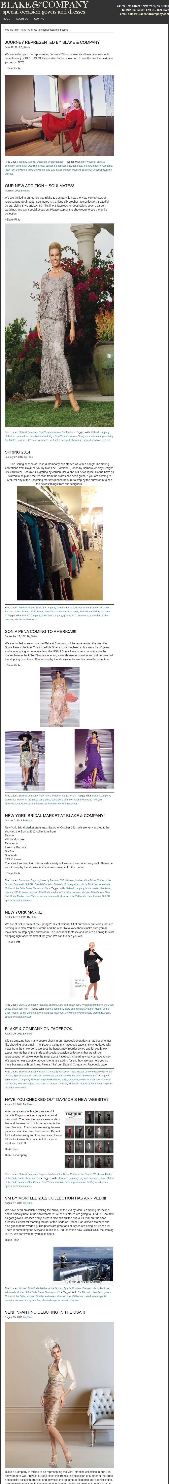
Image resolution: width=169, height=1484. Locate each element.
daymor (9, 892)
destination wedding (26, 165)
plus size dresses (26, 440)
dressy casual (45, 165)
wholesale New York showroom (61, 803)
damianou (106, 888)
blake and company (52, 615)
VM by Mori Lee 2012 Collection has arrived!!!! (55, 1198)
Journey (23, 161)
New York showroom (16, 169)
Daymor (94, 607)
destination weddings (42, 436)
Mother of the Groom (93, 892)
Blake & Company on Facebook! (39, 1029)
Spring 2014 (17, 452)
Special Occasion (37, 161)
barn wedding (88, 161)
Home (6, 18)
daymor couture (97, 1178)
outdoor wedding (72, 169)
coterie (89, 1008)
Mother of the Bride (27, 799)
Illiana (25, 611)
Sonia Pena (86, 611)
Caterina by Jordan (66, 607)
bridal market (92, 888)
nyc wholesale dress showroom (93, 1012)
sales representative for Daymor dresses (86, 1182)
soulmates (42, 440)
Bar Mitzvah (84, 1292)
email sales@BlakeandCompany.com (144, 14)
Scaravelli (73, 611)
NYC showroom (36, 169)
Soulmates (67, 432)
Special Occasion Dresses (49, 884)
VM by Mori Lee (101, 611)
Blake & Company (28, 432)
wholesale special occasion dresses (60, 1300)
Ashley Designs (26, 607)
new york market (44, 1012)
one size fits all (54, 169)
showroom (87, 169)
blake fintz (10, 436)
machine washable (102, 165)
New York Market (24, 912)
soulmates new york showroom (65, 440)
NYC (74, 615)
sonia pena (44, 799)
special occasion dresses (97, 440)
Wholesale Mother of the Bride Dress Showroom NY (70, 1075)
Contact (40, 18)
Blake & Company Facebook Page (57, 1071)
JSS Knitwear (36, 611)
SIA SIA (29, 884)
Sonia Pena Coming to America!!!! (40, 631)
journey (87, 165)
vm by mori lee (32, 1300)
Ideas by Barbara (49, 880)
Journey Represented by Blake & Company (52, 42)
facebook (73, 1079)
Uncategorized (55, 161)
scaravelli (54, 896)
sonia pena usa (60, 799)
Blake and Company (44, 8)
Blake (27, 47)
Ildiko (17, 611)
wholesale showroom (26, 619)
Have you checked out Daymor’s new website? (57, 1099)
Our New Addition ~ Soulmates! (39, 186)
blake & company (100, 432)
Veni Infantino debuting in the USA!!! (45, 1312)
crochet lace (23, 436)
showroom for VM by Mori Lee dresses (80, 896)
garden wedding (62, 165)
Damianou (83, 607)
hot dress (77, 165)
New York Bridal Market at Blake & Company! (55, 815)
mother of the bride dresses (65, 892)
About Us (22, 18)
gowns (66, 615)
